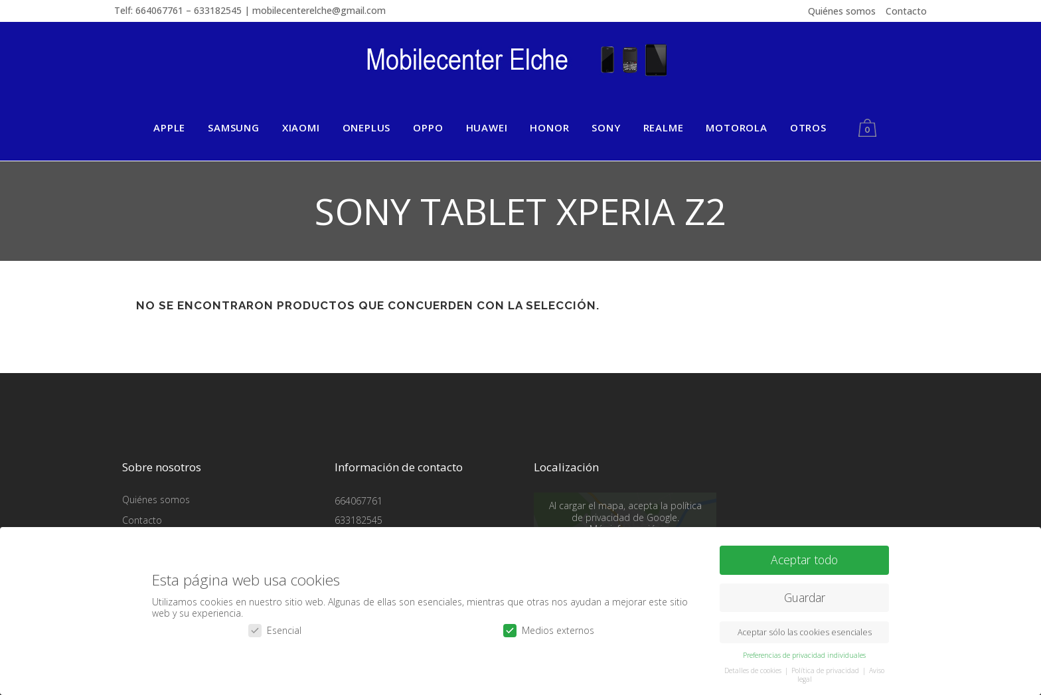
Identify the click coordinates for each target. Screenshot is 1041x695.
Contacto (906, 11)
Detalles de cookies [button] (753, 667)
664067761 (358, 501)
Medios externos (548, 626)
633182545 (358, 520)
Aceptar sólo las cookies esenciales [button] (805, 629)
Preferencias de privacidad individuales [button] (804, 651)
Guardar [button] (804, 594)
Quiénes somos (842, 11)
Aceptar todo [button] (804, 556)
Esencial (274, 626)
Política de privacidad (826, 667)
